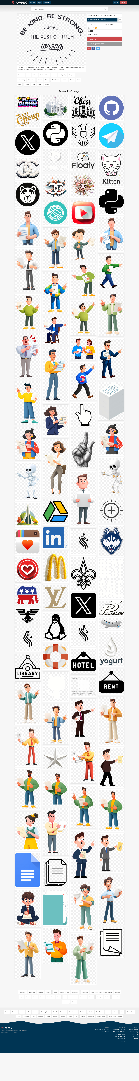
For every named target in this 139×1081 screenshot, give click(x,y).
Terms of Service (133, 1057)
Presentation (22, 992)
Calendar (26, 1044)
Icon (65, 997)
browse (32, 2)
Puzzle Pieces (101, 1044)
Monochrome (55, 80)
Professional (73, 997)
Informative (116, 997)
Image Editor (105, 1059)
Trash (6, 1040)
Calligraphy (62, 75)
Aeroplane (91, 1044)
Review (74, 1002)
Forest (48, 1044)
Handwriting (21, 80)
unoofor (92, 28)
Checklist (117, 992)
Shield (55, 1040)
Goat (33, 1044)
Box (76, 1044)
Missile (63, 1044)
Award (22, 1040)
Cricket (35, 1040)
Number (64, 80)
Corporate (83, 997)
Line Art (40, 80)
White (39, 84)
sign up (123, 2)
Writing (47, 84)
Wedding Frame (45, 1040)
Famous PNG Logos (119, 1057)
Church (83, 1044)
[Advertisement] (69, 1020)
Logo (46, 80)
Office (55, 992)
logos (39, 2)
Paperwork (85, 992)
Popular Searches (120, 1064)
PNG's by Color (120, 1062)
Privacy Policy (134, 1059)
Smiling (107, 997)
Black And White (44, 75)
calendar (47, 2)
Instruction (75, 992)
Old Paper (63, 1040)
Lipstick (91, 1040)
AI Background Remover (98, 44)
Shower (40, 1044)
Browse (123, 1069)
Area (28, 75)
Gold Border (99, 1040)
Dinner (115, 1040)
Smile (19, 84)
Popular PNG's (121, 1066)
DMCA (136, 1066)
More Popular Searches (115, 1044)
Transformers (73, 1040)
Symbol (27, 84)
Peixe (18, 1044)
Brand (54, 75)
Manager (99, 997)
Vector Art (65, 1002)
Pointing (41, 992)
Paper (72, 80)
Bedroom (14, 1040)
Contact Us (135, 1064)
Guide (34, 997)
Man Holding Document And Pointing (101, 992)
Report (48, 992)
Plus (29, 1040)
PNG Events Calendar (118, 1059)
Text (33, 84)
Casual (42, 997)
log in (116, 2)
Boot (122, 1040)
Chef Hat (82, 1040)
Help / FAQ (135, 1062)
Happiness (31, 80)
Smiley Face (130, 1040)
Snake (108, 1040)
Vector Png (50, 997)
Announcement (65, 992)
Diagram (71, 75)
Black (35, 75)
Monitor (55, 1044)
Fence (70, 1044)
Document (21, 75)
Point (78, 80)
